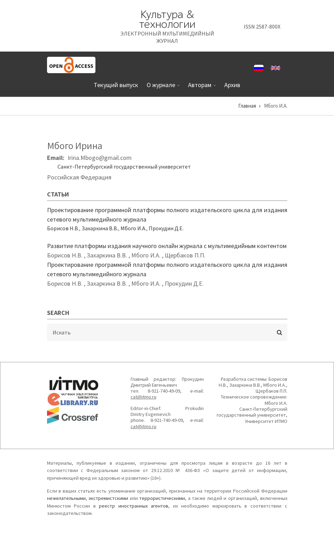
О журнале (161, 87)
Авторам (200, 87)
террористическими (162, 498)
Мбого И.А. (133, 228)
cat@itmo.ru (143, 397)
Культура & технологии (167, 19)
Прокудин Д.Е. (166, 228)
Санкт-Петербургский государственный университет (124, 166)
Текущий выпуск (116, 85)
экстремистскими (108, 498)
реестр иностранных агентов (133, 506)
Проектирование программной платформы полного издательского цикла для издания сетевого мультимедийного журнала (167, 214)
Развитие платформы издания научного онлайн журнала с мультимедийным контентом (167, 246)
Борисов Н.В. (63, 228)
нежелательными (66, 498)
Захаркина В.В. (99, 228)
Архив (232, 85)
